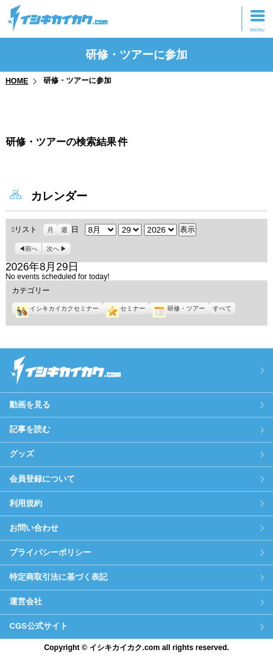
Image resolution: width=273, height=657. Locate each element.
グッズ (21, 453)
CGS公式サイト (38, 626)
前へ (31, 248)
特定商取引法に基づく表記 (58, 577)
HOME (17, 81)
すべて (222, 308)
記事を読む (29, 429)
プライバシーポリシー (50, 552)
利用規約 (25, 503)
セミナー (125, 308)
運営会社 (25, 601)
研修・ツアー (178, 308)
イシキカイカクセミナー (57, 308)
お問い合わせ (33, 528)
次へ (53, 248)
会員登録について (42, 478)
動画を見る (29, 404)
